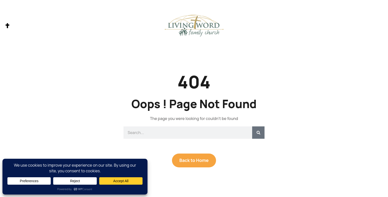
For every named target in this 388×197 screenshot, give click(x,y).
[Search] (258, 132)
